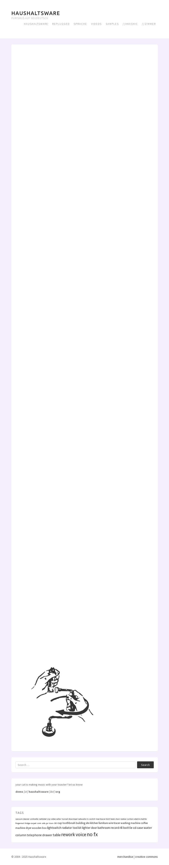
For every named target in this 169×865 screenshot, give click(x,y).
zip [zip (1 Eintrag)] (48, 819)
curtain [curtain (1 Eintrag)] (130, 819)
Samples (112, 24)
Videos (96, 24)
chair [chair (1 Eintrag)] (118, 819)
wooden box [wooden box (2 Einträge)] (39, 828)
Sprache (80, 24)
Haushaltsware (35, 13)
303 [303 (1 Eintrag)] (55, 823)
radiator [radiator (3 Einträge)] (67, 828)
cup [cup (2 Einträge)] (60, 823)
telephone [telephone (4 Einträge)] (34, 835)
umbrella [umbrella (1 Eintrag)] (34, 819)
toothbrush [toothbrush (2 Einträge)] (69, 823)
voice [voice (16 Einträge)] (81, 834)
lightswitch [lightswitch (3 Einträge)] (54, 828)
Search (145, 765)
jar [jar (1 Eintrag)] (47, 823)
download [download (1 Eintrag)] (73, 819)
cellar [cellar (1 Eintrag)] (58, 819)
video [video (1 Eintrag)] (53, 819)
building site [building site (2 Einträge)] (82, 823)
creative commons (146, 856)
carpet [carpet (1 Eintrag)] (33, 823)
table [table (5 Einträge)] (57, 835)
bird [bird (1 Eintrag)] (108, 819)
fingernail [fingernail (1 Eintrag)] (19, 823)
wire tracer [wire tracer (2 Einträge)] (114, 823)
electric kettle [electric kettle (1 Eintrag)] (140, 819)
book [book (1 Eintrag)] (112, 819)
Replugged (61, 24)
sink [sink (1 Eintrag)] (39, 823)
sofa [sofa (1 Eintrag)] (43, 823)
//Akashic (130, 24)
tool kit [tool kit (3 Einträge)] (77, 828)
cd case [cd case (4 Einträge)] (138, 828)
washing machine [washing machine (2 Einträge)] (130, 823)
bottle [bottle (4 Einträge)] (127, 828)
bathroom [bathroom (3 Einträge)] (104, 828)
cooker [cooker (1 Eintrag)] (123, 819)
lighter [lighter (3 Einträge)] (86, 828)
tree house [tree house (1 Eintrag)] (100, 819)
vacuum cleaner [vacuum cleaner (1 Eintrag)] (22, 819)
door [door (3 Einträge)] (94, 828)
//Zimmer (149, 24)
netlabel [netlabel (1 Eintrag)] (43, 819)
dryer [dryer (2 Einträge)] (28, 828)
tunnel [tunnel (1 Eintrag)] (65, 819)
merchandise (125, 856)
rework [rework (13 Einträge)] (68, 834)
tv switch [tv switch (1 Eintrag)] (91, 819)
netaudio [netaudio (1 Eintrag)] (82, 819)
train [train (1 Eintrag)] (51, 823)
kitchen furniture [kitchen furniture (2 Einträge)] (99, 823)
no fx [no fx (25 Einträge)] (92, 834)
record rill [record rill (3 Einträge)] (116, 828)
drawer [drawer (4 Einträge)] (47, 835)
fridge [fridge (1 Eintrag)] (27, 823)
